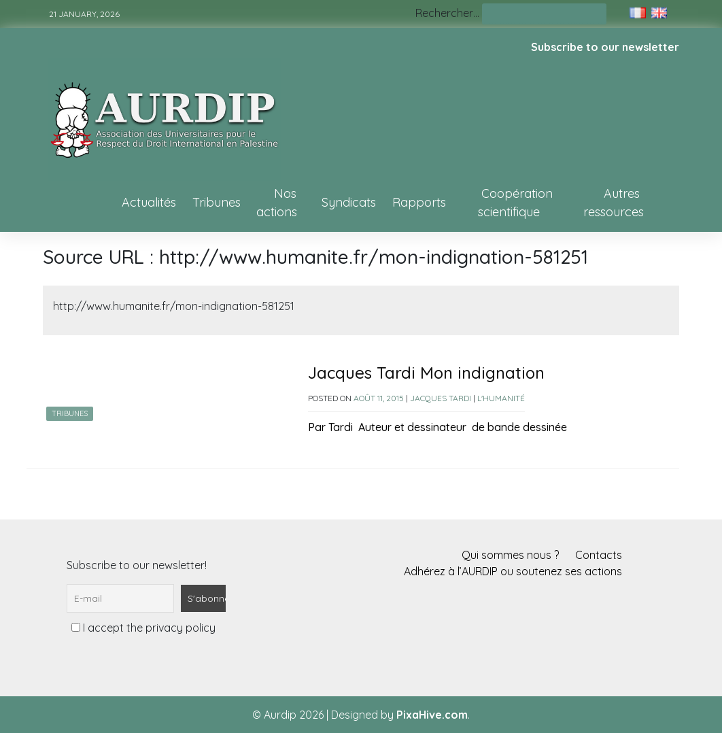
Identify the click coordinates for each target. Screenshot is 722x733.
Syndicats (349, 202)
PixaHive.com (432, 714)
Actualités (149, 202)
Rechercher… (447, 13)
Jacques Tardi (440, 398)
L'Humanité (501, 398)
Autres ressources (613, 203)
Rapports (419, 202)
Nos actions (276, 203)
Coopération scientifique (515, 203)
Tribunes (216, 202)
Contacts (598, 555)
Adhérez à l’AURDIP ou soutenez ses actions (513, 571)
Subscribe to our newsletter (605, 47)
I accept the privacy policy (143, 627)
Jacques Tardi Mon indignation (426, 372)
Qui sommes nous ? (510, 555)
